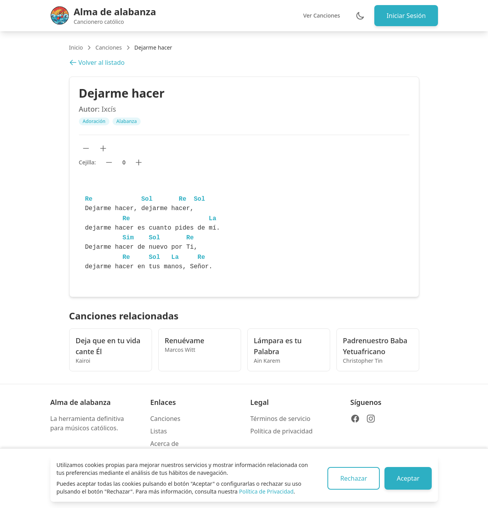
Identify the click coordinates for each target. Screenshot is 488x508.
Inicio (76, 47)
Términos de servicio (280, 418)
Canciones (108, 47)
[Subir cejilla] (139, 162)
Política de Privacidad (266, 491)
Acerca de (164, 443)
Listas (158, 431)
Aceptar (407, 478)
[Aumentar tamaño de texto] (103, 148)
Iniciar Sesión (405, 15)
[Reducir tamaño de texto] (86, 148)
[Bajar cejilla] (109, 162)
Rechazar (352, 478)
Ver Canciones (320, 15)
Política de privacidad (281, 431)
